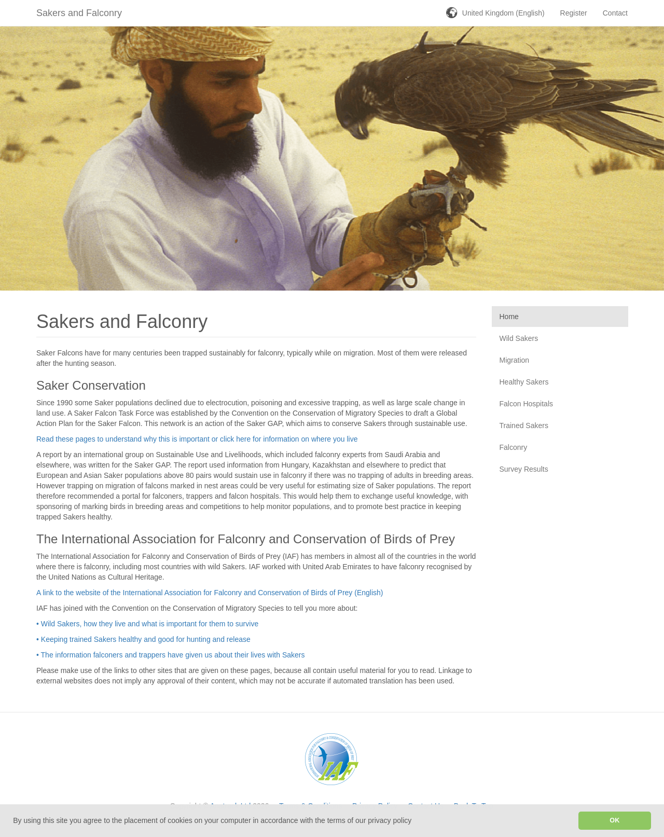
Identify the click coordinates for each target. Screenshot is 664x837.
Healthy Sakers (524, 382)
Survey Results (524, 469)
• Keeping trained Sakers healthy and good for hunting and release (143, 639)
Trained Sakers (524, 425)
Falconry (514, 447)
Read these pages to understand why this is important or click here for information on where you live (196, 439)
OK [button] (614, 820)
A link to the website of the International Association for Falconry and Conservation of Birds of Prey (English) (209, 592)
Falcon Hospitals (527, 404)
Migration (515, 360)
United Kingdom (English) (503, 13)
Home (509, 316)
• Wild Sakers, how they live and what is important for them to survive (147, 624)
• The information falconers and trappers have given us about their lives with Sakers (170, 655)
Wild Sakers (519, 338)
